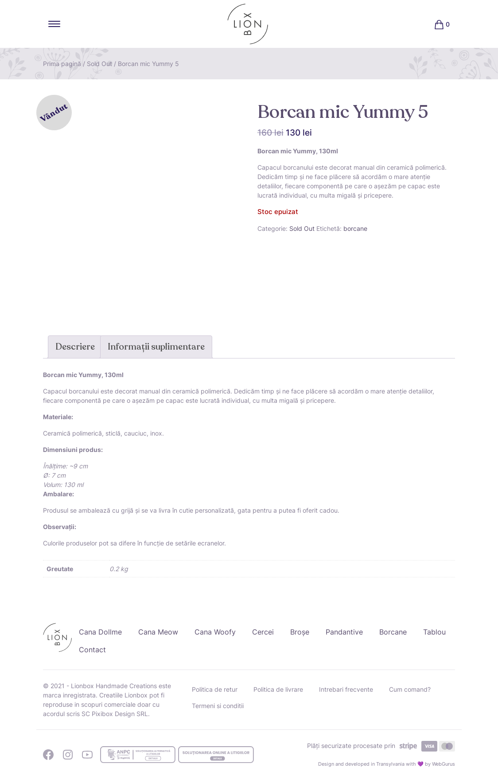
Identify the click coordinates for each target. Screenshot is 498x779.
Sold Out (99, 63)
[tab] (75, 346)
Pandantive (344, 631)
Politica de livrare (278, 689)
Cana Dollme (100, 631)
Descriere (75, 347)
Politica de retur (214, 689)
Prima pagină (62, 63)
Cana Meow (158, 631)
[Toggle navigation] (54, 24)
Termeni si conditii (218, 705)
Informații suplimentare (156, 347)
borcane (355, 228)
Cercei (263, 631)
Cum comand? (410, 689)
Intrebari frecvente (346, 689)
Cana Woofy (215, 631)
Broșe (299, 631)
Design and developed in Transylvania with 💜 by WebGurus (386, 764)
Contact (92, 649)
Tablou (434, 631)
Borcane (393, 631)
